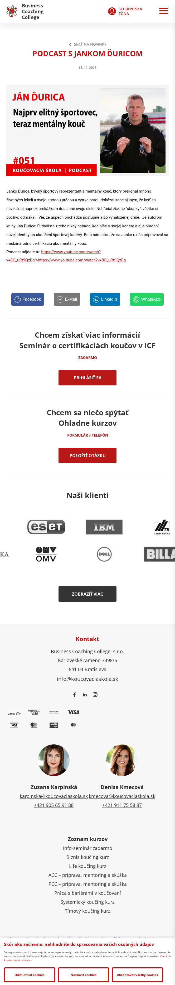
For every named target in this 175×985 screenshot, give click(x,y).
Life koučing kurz (87, 866)
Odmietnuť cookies (29, 975)
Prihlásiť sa (87, 378)
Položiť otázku (88, 455)
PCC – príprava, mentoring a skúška (87, 884)
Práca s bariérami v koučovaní (87, 893)
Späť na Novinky (87, 44)
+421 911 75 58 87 (122, 805)
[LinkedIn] (105, 299)
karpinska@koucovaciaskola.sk (54, 796)
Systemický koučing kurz (87, 902)
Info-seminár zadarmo (87, 848)
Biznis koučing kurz (87, 857)
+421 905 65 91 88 (54, 805)
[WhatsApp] (147, 299)
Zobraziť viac (87, 594)
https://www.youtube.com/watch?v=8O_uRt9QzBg (82, 260)
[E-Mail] (67, 299)
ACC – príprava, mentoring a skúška (87, 875)
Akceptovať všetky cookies (137, 975)
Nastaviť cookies (83, 975)
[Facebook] (27, 299)
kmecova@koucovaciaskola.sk (122, 796)
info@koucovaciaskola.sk (87, 678)
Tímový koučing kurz (87, 911)
